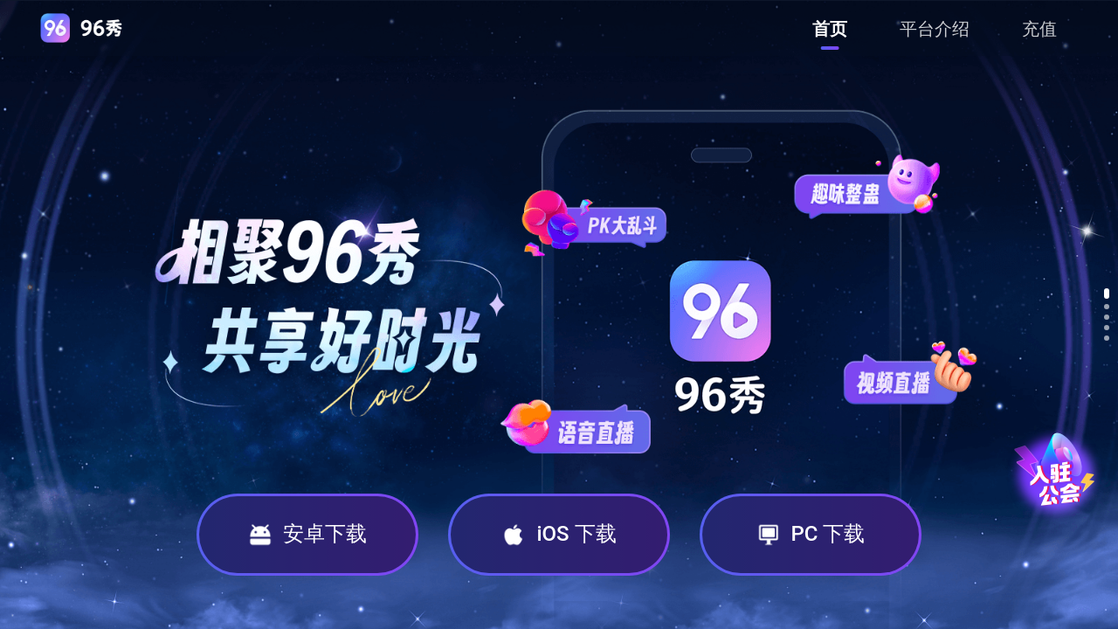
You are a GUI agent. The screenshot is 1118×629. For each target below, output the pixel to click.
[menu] (934, 28)
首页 (829, 28)
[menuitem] (830, 29)
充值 (1039, 28)
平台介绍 (935, 28)
